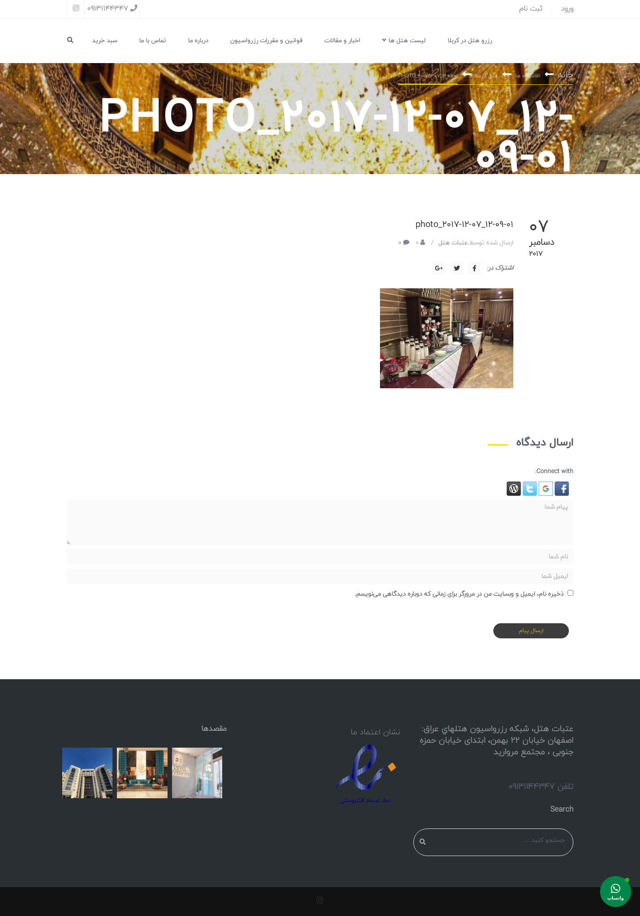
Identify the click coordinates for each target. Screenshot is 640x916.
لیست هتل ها (404, 40)
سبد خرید (104, 40)
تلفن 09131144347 (540, 787)
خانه (565, 75)
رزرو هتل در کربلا (470, 40)
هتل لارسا (487, 76)
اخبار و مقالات (342, 40)
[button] (561, 489)
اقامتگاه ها (528, 76)
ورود (567, 9)
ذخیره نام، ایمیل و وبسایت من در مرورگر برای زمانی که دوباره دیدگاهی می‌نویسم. (459, 594)
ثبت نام (530, 9)
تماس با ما (152, 40)
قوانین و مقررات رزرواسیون (266, 40)
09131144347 (112, 9)
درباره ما (198, 40)
